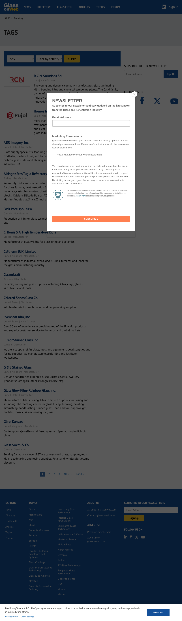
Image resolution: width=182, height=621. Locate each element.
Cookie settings (27, 616)
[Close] (134, 94)
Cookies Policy (11, 616)
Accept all (158, 612)
